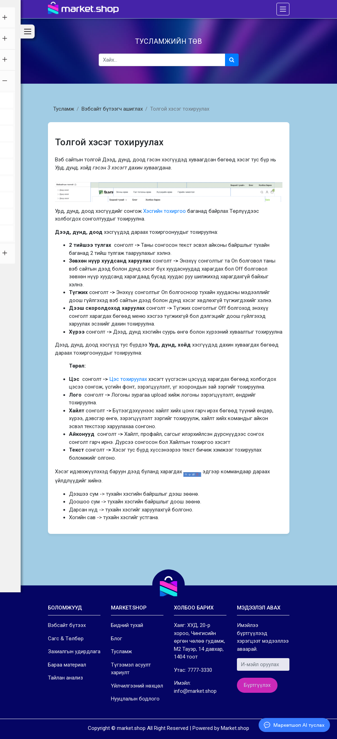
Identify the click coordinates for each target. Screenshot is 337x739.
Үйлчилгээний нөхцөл (137, 686)
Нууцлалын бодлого (135, 699)
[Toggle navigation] (282, 9)
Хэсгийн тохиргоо (164, 211)
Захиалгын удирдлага (74, 651)
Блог (116, 638)
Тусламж (63, 109)
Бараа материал (67, 665)
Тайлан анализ (65, 678)
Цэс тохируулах (128, 379)
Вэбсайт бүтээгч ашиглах (112, 109)
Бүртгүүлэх (257, 685)
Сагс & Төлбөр (66, 638)
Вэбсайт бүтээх (67, 625)
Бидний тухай (127, 625)
